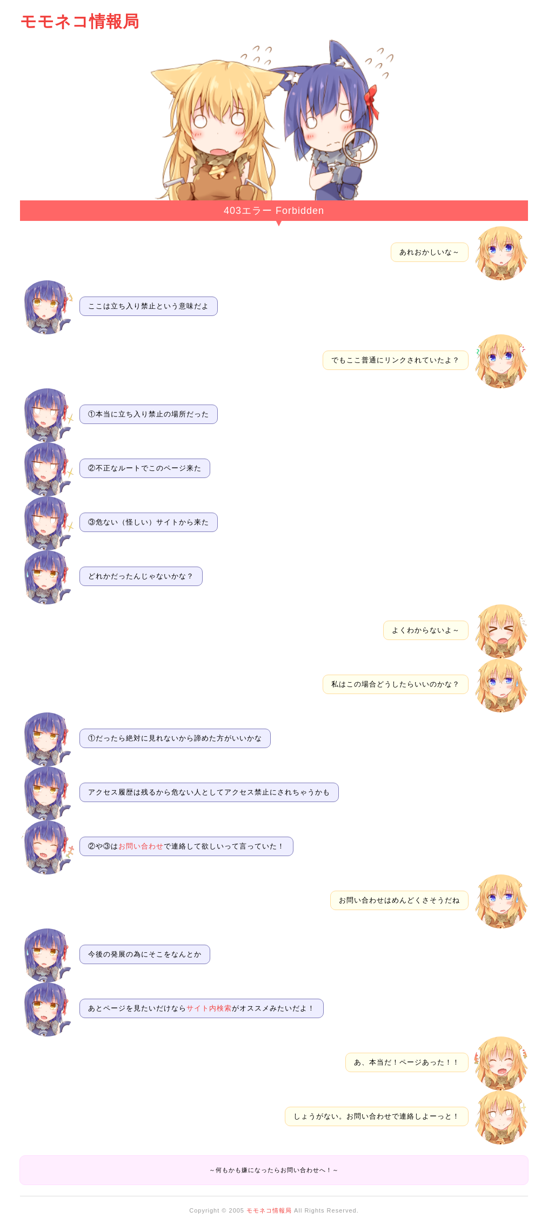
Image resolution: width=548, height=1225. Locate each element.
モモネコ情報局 (79, 21)
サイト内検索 (209, 1008)
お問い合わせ (141, 846)
